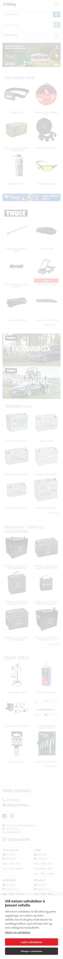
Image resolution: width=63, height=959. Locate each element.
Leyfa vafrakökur (31, 942)
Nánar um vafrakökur (17, 932)
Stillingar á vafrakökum (31, 951)
